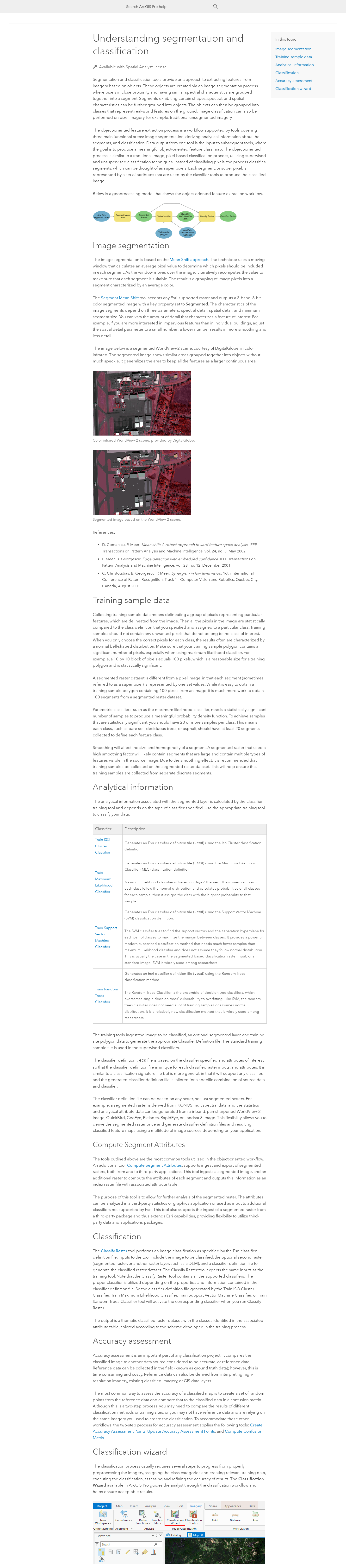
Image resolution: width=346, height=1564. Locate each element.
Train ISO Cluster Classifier (102, 846)
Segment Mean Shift (120, 297)
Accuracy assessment (293, 80)
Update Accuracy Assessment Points (181, 1432)
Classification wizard (293, 88)
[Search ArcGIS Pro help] (168, 6)
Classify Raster (114, 1251)
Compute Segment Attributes (154, 1166)
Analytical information (294, 65)
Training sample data (293, 57)
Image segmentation (293, 49)
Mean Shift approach (189, 259)
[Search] (215, 6)
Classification (287, 72)
